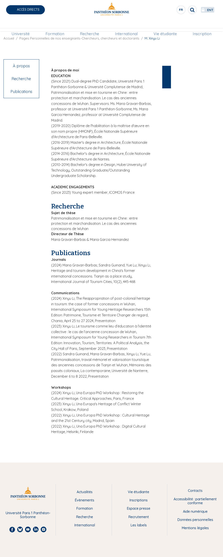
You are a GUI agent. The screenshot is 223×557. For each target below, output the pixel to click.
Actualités (85, 492)
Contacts (195, 491)
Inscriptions (138, 500)
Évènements (84, 500)
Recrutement (138, 517)
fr (169, 10)
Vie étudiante (163, 25)
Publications (21, 91)
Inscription (199, 25)
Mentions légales (195, 528)
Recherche (90, 25)
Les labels (138, 525)
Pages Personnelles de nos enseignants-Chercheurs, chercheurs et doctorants (79, 38)
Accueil (8, 38)
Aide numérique (195, 511)
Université (23, 25)
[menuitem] (23, 25)
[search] (180, 9)
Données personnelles (195, 520)
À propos (21, 65)
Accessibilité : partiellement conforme (195, 501)
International (125, 25)
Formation (56, 25)
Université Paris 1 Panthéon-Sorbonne (27, 515)
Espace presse (138, 508)
